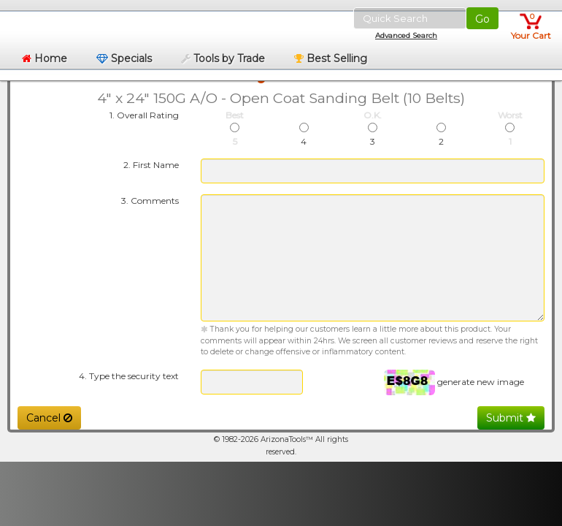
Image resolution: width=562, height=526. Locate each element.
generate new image (480, 381)
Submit (511, 417)
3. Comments (150, 200)
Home (44, 58)
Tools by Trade (223, 58)
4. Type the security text (129, 375)
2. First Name (151, 164)
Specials (124, 58)
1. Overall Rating (144, 115)
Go (482, 19)
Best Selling (330, 58)
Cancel (49, 417)
